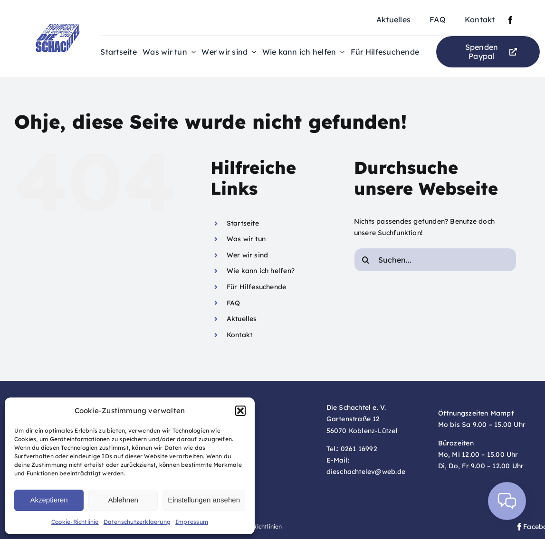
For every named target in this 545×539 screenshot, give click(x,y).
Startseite (243, 223)
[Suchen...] (435, 260)
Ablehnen (123, 500)
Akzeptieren (48, 500)
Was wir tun (246, 239)
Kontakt (239, 335)
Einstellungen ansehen (204, 500)
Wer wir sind (247, 255)
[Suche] (366, 260)
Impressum (191, 521)
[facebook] (510, 20)
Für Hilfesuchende (257, 287)
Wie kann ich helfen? (261, 270)
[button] (240, 411)
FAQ (233, 303)
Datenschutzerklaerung (137, 521)
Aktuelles (242, 318)
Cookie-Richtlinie (75, 521)
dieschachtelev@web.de (365, 471)
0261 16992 (359, 448)
